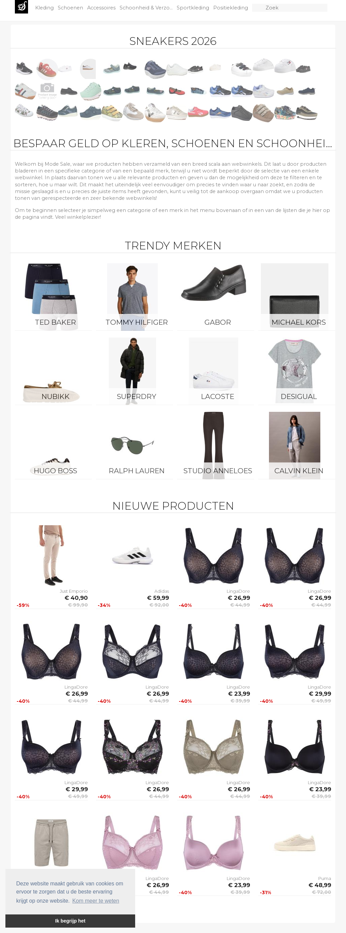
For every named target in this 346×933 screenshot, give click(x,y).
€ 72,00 (321, 892)
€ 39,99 (240, 700)
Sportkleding (194, 8)
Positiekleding (231, 8)
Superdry (136, 396)
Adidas (161, 591)
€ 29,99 (320, 693)
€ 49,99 (321, 700)
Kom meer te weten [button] (95, 901)
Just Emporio (74, 591)
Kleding (45, 8)
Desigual (299, 396)
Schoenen (71, 8)
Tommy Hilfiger (136, 322)
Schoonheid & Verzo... (147, 8)
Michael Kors (299, 322)
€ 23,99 (239, 693)
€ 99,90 (78, 605)
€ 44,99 (240, 605)
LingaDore (238, 591)
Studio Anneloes (217, 470)
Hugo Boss (55, 470)
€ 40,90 (76, 597)
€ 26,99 (239, 597)
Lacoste (217, 396)
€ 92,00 (159, 605)
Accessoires (102, 8)
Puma (324, 878)
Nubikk (56, 396)
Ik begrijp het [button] (70, 921)
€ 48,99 (319, 885)
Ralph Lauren (137, 470)
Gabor (217, 322)
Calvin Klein (298, 470)
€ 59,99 (158, 597)
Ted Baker (55, 322)
